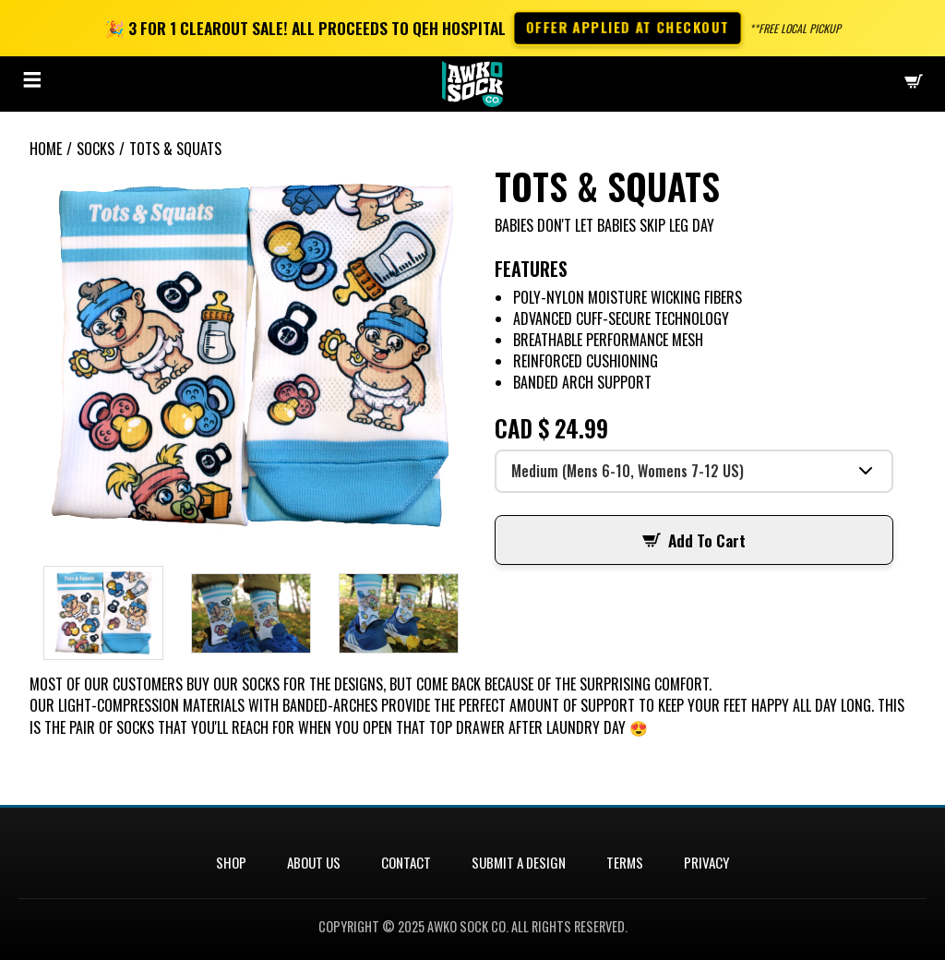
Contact (406, 862)
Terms (624, 862)
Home (46, 149)
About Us (314, 862)
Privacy (706, 862)
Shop (231, 862)
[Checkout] (913, 83)
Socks (95, 149)
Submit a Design (519, 862)
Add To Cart (694, 540)
